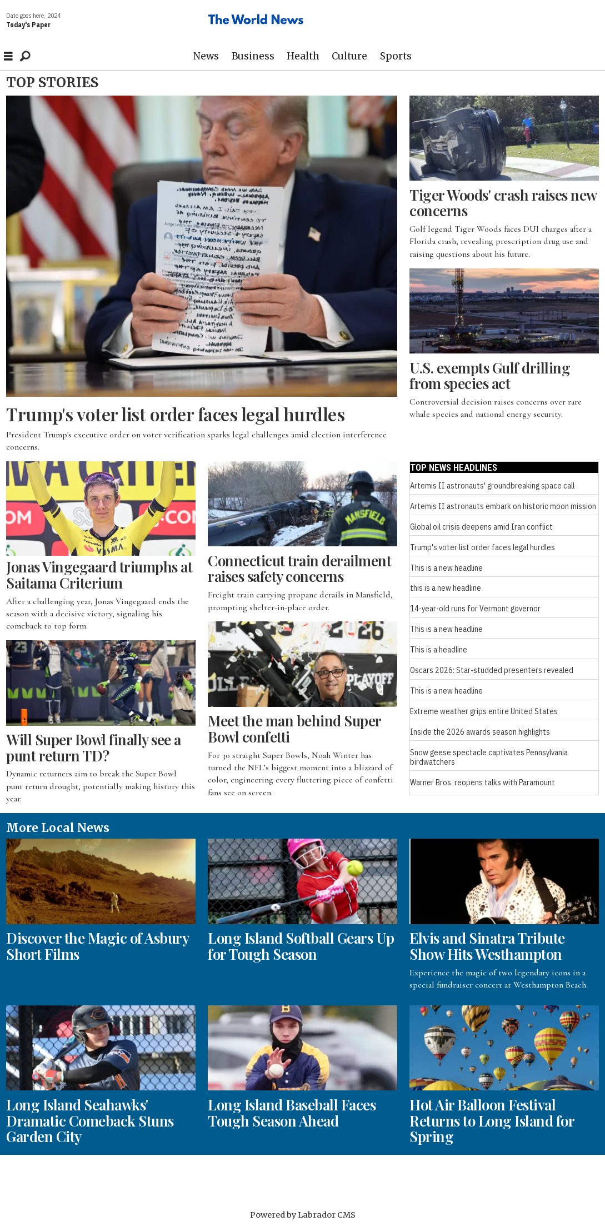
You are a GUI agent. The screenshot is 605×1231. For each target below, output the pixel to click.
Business (253, 56)
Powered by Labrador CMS (303, 1215)
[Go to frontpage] (256, 20)
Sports (396, 56)
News (206, 56)
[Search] (25, 56)
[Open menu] (8, 56)
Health (303, 56)
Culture (349, 56)
